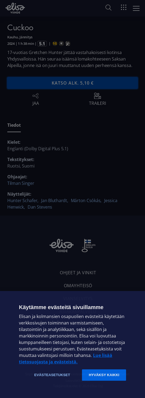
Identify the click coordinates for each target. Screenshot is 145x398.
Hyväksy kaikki (104, 375)
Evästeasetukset (52, 375)
